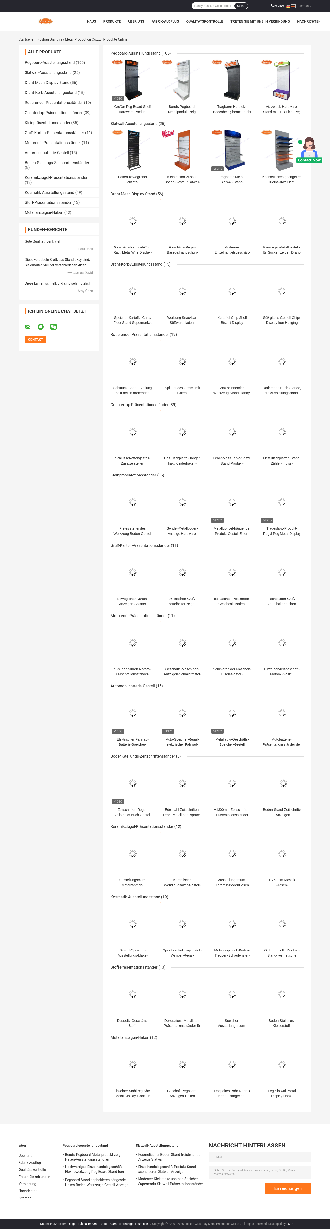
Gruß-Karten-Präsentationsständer (54, 132)
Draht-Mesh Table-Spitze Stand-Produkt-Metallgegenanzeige (232, 463)
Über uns (136, 21)
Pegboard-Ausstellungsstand (50, 62)
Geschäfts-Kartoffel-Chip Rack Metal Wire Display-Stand (132, 252)
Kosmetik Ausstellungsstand (49, 192)
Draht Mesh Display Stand (47, 82)
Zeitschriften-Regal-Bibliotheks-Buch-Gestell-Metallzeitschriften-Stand (132, 815)
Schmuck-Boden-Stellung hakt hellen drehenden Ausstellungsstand (132, 393)
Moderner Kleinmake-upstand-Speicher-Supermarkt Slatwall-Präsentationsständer (170, 1181)
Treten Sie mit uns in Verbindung (260, 21)
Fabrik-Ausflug (165, 21)
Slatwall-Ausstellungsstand (48, 72)
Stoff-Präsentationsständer (48, 202)
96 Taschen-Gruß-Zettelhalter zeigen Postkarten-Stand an (182, 604)
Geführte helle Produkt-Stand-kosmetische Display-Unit (282, 955)
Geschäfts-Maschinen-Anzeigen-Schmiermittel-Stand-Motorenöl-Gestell (182, 674)
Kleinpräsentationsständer (47, 122)
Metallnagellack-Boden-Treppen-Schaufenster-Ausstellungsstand (232, 955)
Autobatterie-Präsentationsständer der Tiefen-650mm (282, 744)
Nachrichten (309, 21)
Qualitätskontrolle (204, 21)
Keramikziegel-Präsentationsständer (56, 177)
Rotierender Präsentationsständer (54, 102)
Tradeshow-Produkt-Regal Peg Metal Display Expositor (281, 534)
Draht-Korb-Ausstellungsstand (51, 92)
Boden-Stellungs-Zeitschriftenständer (57, 162)
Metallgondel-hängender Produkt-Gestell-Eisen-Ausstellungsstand (232, 534)
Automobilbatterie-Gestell (47, 152)
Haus (91, 21)
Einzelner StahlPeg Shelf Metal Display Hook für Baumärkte (132, 1096)
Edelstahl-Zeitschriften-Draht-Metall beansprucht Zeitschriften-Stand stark (182, 815)
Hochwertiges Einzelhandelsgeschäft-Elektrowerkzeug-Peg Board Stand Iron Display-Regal (94, 1170)
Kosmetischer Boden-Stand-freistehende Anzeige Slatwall (169, 1157)
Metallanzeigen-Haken (44, 212)
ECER (289, 1224)
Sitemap (25, 1198)
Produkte (112, 21)
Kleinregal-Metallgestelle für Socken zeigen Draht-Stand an (282, 252)
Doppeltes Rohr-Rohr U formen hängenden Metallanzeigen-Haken (232, 1096)
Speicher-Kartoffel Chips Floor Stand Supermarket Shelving (132, 323)
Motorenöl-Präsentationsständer (53, 142)
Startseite (26, 39)
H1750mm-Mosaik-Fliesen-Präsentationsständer (282, 885)
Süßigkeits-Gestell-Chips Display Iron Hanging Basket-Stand (281, 323)
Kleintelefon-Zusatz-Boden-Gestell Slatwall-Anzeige (182, 182)
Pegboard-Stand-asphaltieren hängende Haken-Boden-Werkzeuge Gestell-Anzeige (97, 1182)
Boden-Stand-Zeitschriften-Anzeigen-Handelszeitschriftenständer (283, 815)
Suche (241, 6)
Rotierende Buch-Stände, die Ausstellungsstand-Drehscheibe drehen (282, 393)
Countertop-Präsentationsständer (54, 112)
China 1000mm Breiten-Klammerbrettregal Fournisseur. (115, 1224)
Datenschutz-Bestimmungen (58, 1224)
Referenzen (278, 5)
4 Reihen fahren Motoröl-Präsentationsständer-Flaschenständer (132, 674)
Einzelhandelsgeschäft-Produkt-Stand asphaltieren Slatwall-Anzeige (167, 1169)
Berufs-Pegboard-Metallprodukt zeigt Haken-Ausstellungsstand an (93, 1157)
